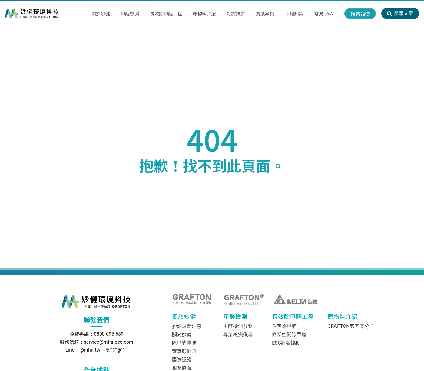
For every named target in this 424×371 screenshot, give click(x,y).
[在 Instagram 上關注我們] (407, 196)
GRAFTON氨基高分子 (348, 326)
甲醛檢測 (238, 318)
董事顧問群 (184, 351)
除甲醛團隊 (184, 343)
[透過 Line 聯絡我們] (407, 154)
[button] (360, 13)
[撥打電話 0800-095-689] (407, 217)
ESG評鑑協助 (286, 343)
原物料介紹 (341, 318)
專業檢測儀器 (238, 334)
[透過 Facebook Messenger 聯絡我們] (407, 175)
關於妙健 (188, 318)
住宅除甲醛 (284, 326)
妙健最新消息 (186, 326)
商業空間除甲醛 (289, 334)
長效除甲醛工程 (289, 318)
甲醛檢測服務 (238, 326)
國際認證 (182, 359)
